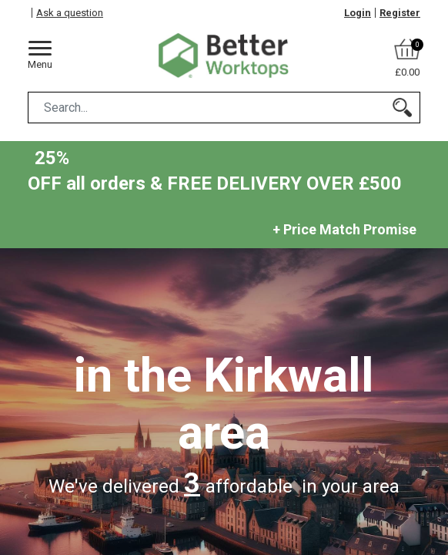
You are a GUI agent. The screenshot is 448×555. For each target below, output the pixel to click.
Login (357, 13)
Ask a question (69, 13)
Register (399, 13)
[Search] (402, 107)
